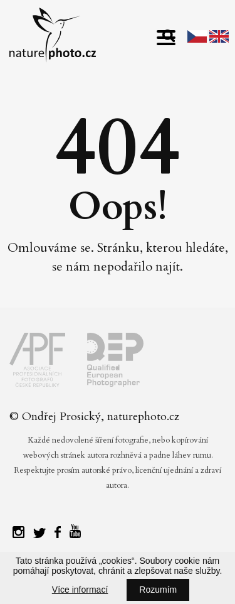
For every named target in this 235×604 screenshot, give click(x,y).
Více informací (80, 590)
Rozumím (158, 590)
